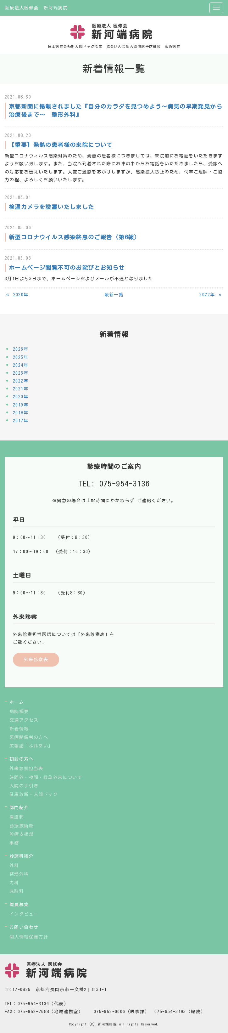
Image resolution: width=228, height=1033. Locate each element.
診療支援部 (21, 834)
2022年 (20, 381)
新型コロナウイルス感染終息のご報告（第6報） (74, 237)
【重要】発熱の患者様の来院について (61, 145)
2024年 (20, 365)
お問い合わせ (23, 927)
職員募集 (19, 904)
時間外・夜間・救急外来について (45, 777)
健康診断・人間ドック (33, 794)
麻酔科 (16, 891)
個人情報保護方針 (28, 937)
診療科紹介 (21, 856)
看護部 (16, 817)
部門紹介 (19, 807)
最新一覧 (114, 294)
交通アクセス (23, 720)
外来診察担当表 (26, 768)
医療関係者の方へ (28, 737)
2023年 (20, 373)
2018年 (20, 413)
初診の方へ (21, 759)
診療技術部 (21, 826)
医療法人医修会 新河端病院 (36, 8)
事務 (14, 843)
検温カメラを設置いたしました (51, 207)
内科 (14, 883)
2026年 (20, 349)
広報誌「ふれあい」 (31, 746)
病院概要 (19, 711)
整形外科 (19, 874)
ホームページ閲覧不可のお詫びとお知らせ (67, 267)
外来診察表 (36, 659)
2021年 (20, 389)
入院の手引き (23, 786)
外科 (14, 865)
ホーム (16, 702)
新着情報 (19, 729)
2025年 (20, 357)
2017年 (20, 420)
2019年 (20, 405)
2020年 (20, 396)
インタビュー (23, 914)
